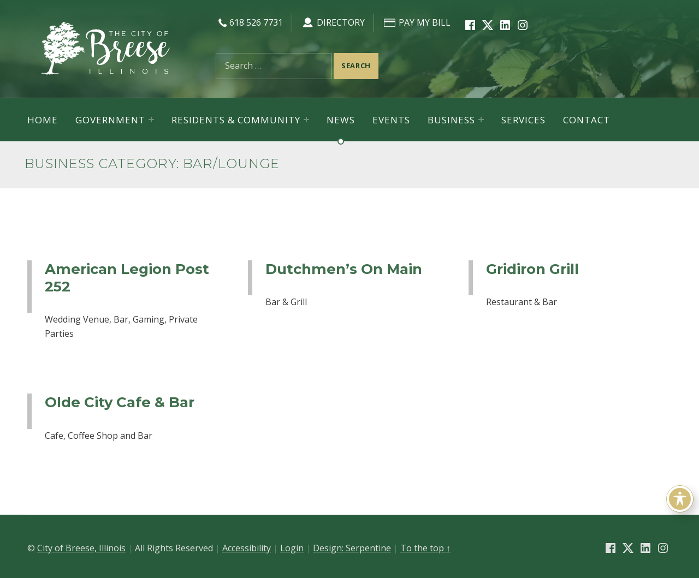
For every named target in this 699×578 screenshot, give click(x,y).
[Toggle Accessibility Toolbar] (680, 499)
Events (391, 120)
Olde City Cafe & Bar (119, 402)
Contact (586, 120)
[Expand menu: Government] (151, 119)
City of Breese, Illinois (81, 548)
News (341, 120)
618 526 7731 (249, 22)
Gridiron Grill (532, 268)
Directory (333, 22)
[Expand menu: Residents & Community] (306, 119)
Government (110, 120)
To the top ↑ (425, 548)
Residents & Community (235, 120)
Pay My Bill (417, 22)
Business (451, 120)
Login (292, 548)
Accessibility (246, 548)
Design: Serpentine (352, 548)
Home (42, 120)
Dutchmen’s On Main (343, 268)
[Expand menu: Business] (481, 119)
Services (523, 120)
